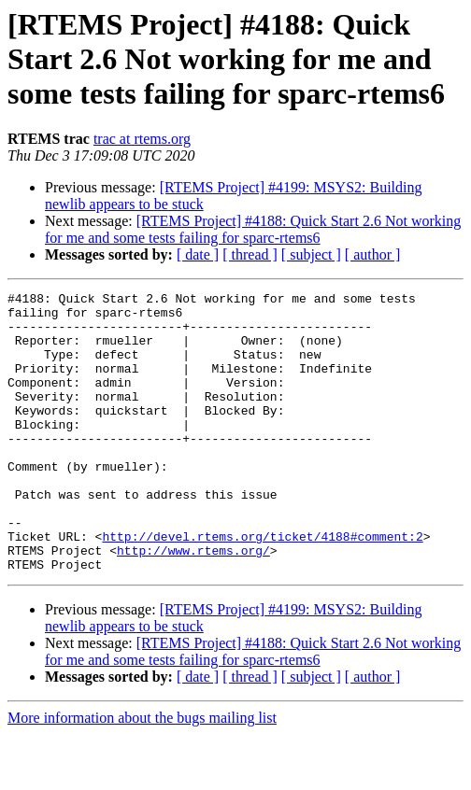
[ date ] (198, 254)
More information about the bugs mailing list (142, 774)
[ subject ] (311, 254)
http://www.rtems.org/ (193, 603)
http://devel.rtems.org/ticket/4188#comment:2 (262, 586)
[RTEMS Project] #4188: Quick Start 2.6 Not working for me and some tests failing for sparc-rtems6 (253, 229)
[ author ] (373, 254)
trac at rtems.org (142, 139)
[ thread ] (250, 254)
